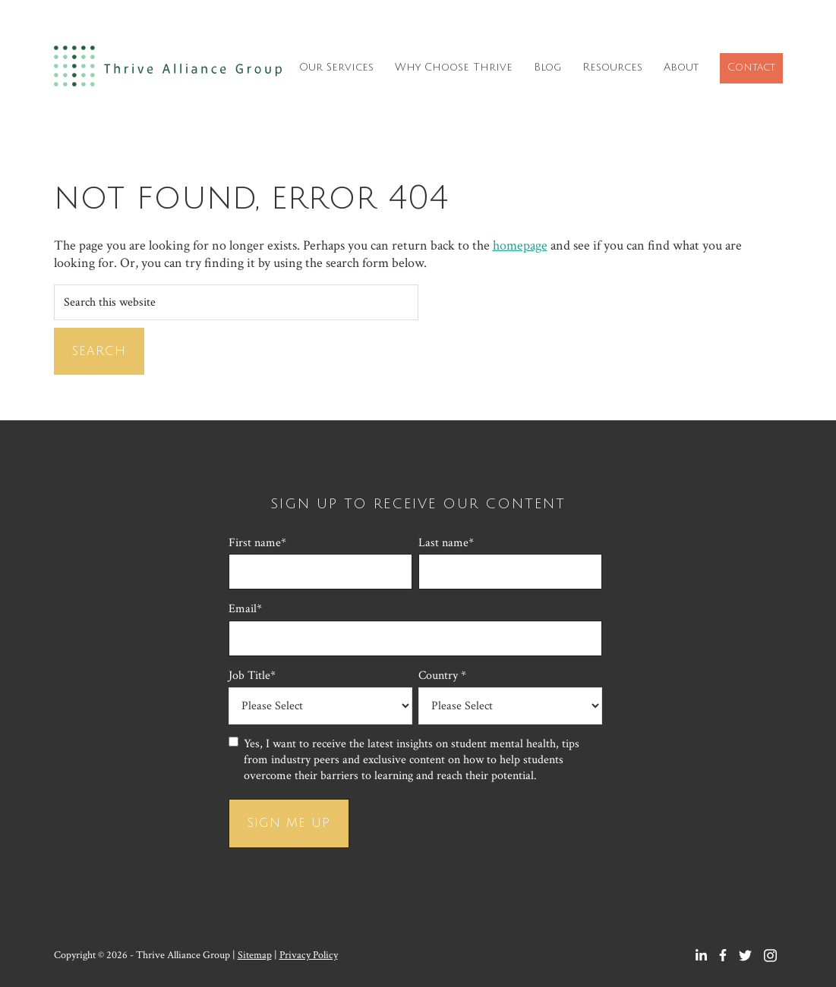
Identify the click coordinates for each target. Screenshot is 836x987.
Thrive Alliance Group (168, 70)
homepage (520, 245)
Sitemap (255, 955)
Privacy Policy (308, 955)
